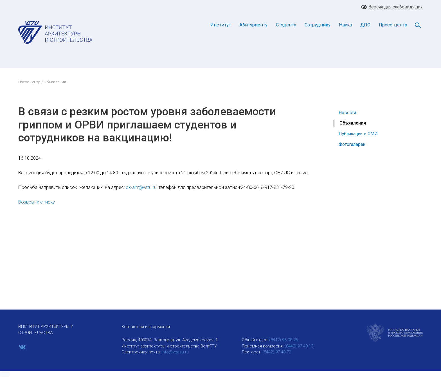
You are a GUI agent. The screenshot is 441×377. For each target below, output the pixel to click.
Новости (347, 112)
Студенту (286, 25)
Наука (345, 25)
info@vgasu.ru (175, 352)
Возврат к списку (36, 202)
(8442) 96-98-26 (283, 339)
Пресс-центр (393, 25)
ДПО (365, 25)
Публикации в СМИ (358, 133)
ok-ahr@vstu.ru (141, 187)
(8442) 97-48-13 (299, 346)
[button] (5, 374)
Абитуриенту (253, 25)
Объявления (352, 123)
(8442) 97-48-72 (276, 352)
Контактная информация (146, 326)
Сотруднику (317, 25)
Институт (220, 25)
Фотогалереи (352, 144)
